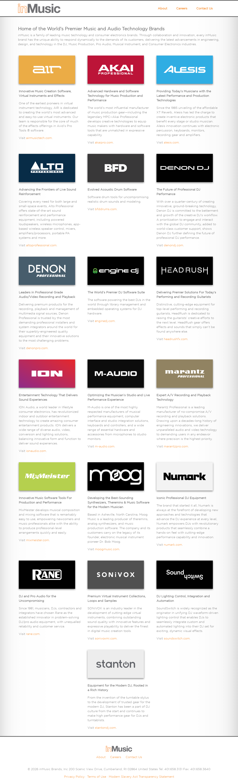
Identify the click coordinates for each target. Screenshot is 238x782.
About (162, 8)
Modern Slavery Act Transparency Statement (141, 776)
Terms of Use (96, 776)
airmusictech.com (39, 138)
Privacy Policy (74, 776)
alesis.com (171, 142)
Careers (181, 8)
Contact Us (204, 8)
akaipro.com (104, 142)
